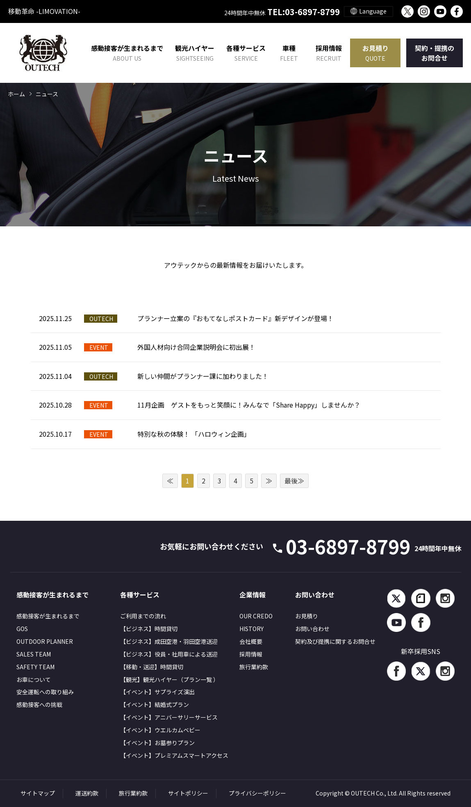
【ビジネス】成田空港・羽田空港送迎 (169, 641)
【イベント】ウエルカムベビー (160, 730)
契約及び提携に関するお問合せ (335, 641)
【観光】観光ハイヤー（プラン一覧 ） (169, 679)
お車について (33, 679)
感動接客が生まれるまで (48, 616)
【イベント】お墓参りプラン (157, 743)
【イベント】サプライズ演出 (157, 692)
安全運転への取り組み (45, 692)
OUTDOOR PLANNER (44, 641)
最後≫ (294, 481)
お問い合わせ (312, 629)
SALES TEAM (33, 654)
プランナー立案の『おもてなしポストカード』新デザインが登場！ (235, 318)
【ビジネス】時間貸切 (148, 629)
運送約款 (86, 793)
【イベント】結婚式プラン (154, 704)
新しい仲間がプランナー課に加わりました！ (202, 376)
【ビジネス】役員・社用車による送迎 (169, 654)
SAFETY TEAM (35, 667)
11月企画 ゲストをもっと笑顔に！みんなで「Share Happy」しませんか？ (248, 405)
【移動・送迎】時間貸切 (151, 667)
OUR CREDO (256, 616)
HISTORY (251, 629)
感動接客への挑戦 (39, 704)
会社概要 (250, 641)
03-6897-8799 (373, 546)
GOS (22, 629)
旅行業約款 (253, 667)
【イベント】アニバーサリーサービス (169, 717)
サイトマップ (37, 793)
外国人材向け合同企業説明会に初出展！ (196, 347)
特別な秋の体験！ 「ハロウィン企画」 (193, 434)
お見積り (375, 53)
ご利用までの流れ (143, 616)
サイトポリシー (188, 793)
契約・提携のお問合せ (434, 53)
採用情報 (329, 53)
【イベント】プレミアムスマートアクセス (174, 755)
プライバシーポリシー (257, 793)
